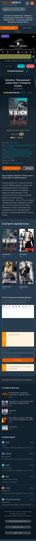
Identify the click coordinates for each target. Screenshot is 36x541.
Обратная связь (18, 527)
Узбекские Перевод (15, 145)
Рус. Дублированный (15, 163)
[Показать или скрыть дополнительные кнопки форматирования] (22, 306)
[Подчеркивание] (9, 306)
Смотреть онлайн (11, 168)
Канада (9, 130)
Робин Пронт (14, 142)
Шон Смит (10, 158)
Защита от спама (13, 334)
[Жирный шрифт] (3, 306)
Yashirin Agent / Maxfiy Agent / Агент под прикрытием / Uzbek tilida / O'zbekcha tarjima (18, 459)
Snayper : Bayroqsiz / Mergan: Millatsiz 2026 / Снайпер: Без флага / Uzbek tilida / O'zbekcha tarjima (18, 448)
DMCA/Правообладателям (18, 521)
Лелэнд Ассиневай (19, 156)
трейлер (27, 168)
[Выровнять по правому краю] (19, 306)
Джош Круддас (18, 152)
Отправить (18, 360)
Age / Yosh (18, 533)
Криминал (6, 147)
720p (12, 147)
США (13, 130)
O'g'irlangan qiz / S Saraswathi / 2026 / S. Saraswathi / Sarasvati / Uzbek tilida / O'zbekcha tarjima (18, 470)
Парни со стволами (9, 482)
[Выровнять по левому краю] (13, 306)
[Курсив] (6, 306)
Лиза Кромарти (7, 156)
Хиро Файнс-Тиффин (25, 154)
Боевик (25, 145)
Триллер (31, 145)
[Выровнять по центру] (16, 306)
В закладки (8, 66)
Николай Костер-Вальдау (16, 150)
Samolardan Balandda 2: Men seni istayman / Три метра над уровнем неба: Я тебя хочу (18, 505)
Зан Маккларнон (12, 154)
